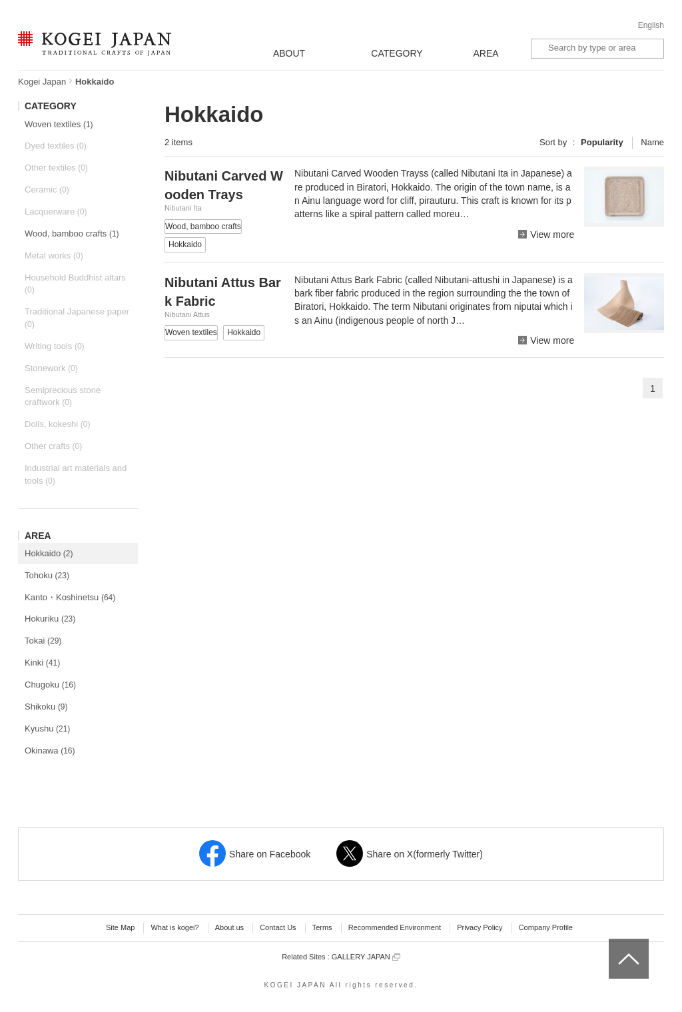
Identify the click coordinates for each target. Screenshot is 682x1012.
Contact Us (278, 927)
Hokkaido (49, 553)
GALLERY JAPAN (366, 957)
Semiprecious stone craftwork (63, 396)
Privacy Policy (479, 927)
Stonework (51, 368)
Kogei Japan (42, 82)
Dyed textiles (56, 146)
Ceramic (47, 190)
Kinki (42, 663)
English (651, 25)
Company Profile (546, 927)
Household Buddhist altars (75, 283)
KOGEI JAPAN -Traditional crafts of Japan (94, 45)
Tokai (43, 641)
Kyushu (47, 729)
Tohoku (47, 575)
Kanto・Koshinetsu (70, 597)
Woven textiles (59, 124)
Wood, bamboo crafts (72, 234)
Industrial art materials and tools (76, 474)
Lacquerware (56, 212)
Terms (322, 927)
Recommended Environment (394, 927)
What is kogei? (174, 927)
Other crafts (53, 446)
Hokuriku (50, 619)
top (614, 943)
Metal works (54, 255)
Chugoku (50, 685)
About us (229, 927)
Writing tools (55, 346)
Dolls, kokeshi (57, 424)
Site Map (120, 927)
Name (652, 142)
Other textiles (56, 168)
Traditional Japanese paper (77, 317)
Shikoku (46, 707)
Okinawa (50, 751)
